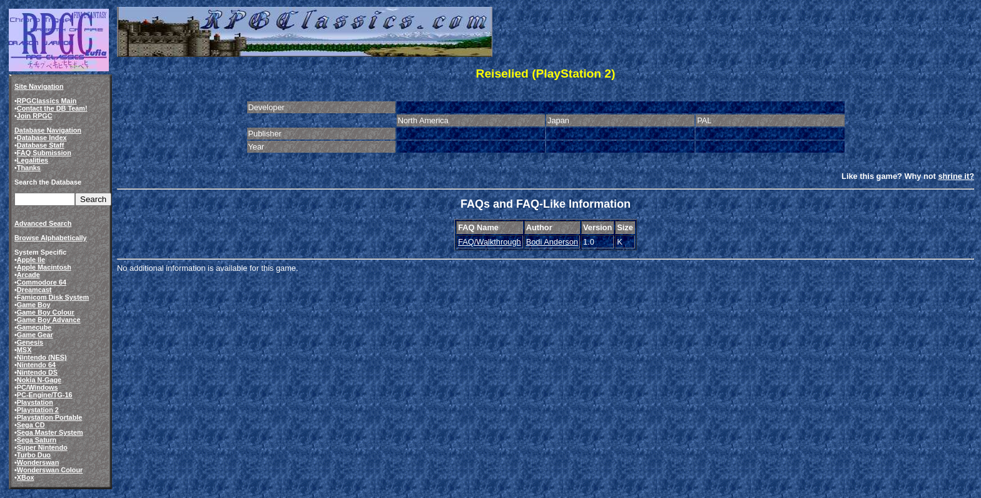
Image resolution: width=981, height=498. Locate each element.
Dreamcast (34, 289)
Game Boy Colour (45, 312)
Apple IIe (31, 259)
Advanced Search (42, 223)
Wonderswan (38, 462)
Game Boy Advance (49, 319)
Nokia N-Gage (39, 380)
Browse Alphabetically (50, 237)
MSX (24, 349)
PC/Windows (37, 387)
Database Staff (40, 145)
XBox (25, 477)
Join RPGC (35, 115)
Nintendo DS (37, 372)
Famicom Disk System (53, 297)
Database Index (42, 137)
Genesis (30, 342)
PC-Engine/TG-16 (45, 395)
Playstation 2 (38, 410)
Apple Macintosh (44, 267)
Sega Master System (50, 432)
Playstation (35, 402)
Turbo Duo (34, 455)
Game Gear (35, 334)
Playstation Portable (50, 417)
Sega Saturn (36, 440)
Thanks (29, 167)
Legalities (32, 160)
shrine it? (956, 176)
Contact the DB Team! (52, 108)
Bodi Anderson (552, 241)
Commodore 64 (41, 282)
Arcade (28, 274)
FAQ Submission (44, 152)
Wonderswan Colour (50, 470)
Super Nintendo (42, 447)
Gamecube (34, 327)
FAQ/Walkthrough (489, 241)
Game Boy (34, 304)
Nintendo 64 (36, 364)
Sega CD (31, 425)
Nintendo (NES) (42, 357)
